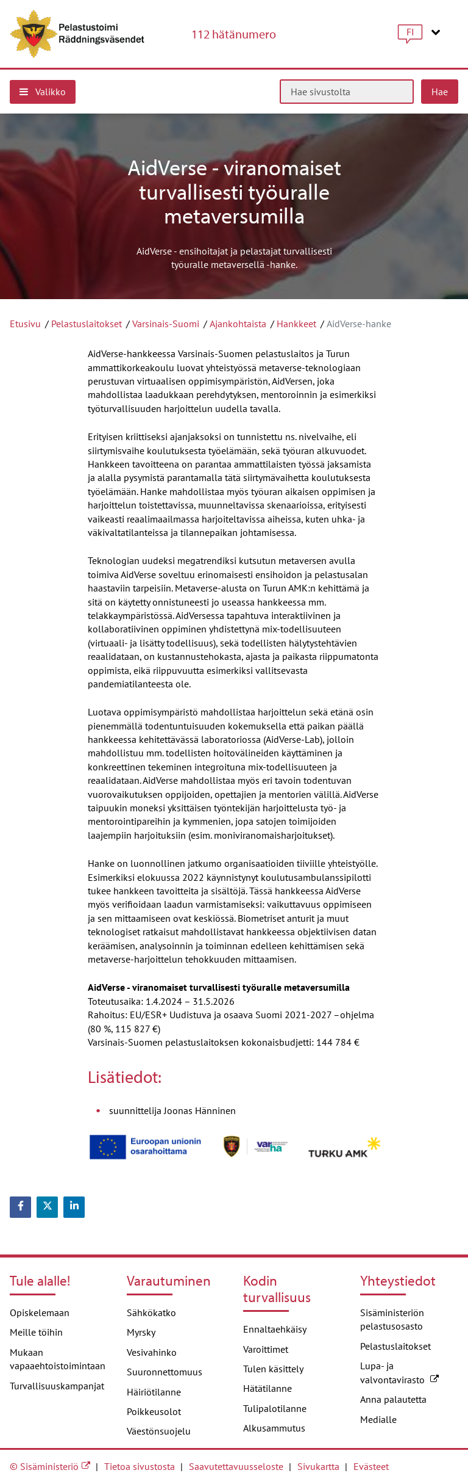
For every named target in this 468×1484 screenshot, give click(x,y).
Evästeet (371, 1466)
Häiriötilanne (154, 1392)
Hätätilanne (267, 1388)
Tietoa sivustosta (139, 1466)
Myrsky (141, 1332)
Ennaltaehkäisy (275, 1329)
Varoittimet (265, 1349)
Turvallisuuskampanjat (57, 1386)
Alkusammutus (274, 1428)
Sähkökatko (151, 1312)
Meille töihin (36, 1332)
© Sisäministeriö (44, 1466)
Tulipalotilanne (275, 1408)
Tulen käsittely (273, 1369)
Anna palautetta (393, 1399)
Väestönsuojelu (159, 1431)
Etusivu (25, 323)
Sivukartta (318, 1466)
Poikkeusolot (154, 1411)
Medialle (378, 1419)
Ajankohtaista (238, 323)
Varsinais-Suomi (165, 323)
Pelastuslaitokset (86, 323)
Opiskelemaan (39, 1312)
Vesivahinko (152, 1352)
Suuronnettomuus (164, 1372)
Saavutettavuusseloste (236, 1466)
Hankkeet (296, 323)
